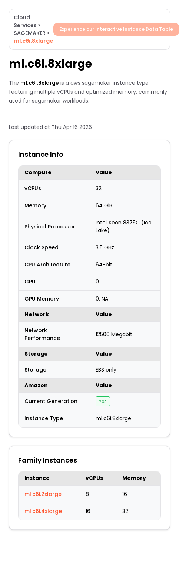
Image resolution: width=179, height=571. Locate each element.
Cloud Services (25, 21)
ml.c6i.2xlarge (43, 494)
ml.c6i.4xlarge (43, 511)
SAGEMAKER (30, 33)
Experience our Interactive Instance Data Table (116, 29)
